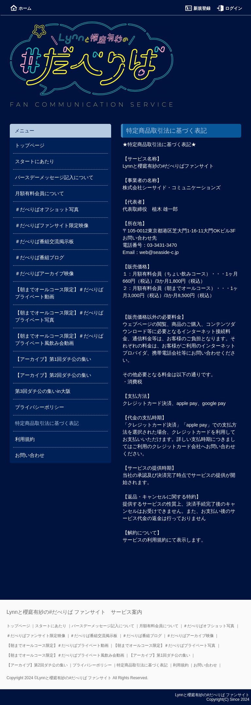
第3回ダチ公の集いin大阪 (43, 391)
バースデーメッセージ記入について (54, 177)
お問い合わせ (29, 455)
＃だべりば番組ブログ (39, 257)
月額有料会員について (39, 193)
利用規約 (25, 439)
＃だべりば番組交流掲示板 (44, 241)
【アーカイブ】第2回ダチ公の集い (53, 375)
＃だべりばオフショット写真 (47, 209)
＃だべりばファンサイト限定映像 (52, 225)
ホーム (20, 8)
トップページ (29, 145)
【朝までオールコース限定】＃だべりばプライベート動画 (58, 645)
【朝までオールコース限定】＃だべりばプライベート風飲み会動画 (65, 655)
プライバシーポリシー (39, 407)
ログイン (229, 8)
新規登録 (197, 8)
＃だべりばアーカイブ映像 (44, 273)
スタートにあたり (34, 161)
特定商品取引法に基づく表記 (142, 665)
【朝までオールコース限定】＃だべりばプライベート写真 (164, 645)
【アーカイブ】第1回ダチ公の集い (53, 359)
